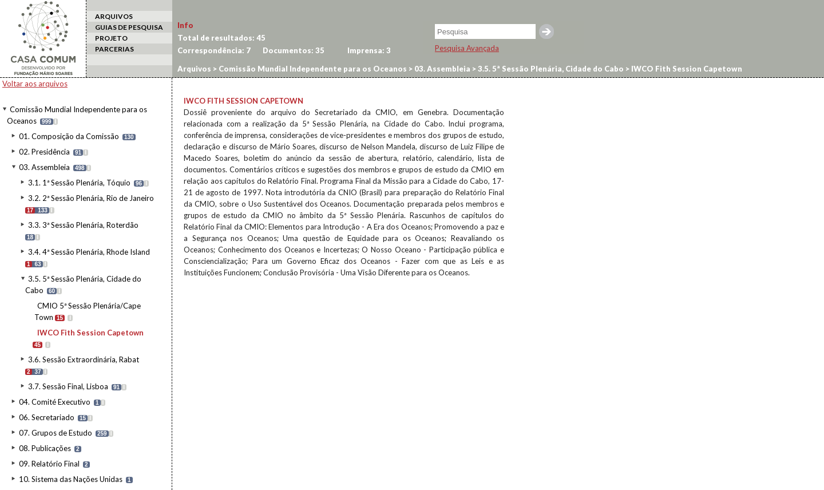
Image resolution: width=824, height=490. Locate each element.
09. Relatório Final (49, 463)
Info (185, 25)
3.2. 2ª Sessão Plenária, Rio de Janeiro (91, 198)
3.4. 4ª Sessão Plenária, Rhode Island (89, 251)
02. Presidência (44, 151)
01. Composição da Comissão (69, 136)
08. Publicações (45, 448)
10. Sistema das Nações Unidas (70, 479)
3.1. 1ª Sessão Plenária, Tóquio (79, 182)
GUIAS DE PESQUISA (129, 27)
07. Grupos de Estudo (55, 432)
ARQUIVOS (114, 16)
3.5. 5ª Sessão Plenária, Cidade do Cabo (550, 68)
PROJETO (111, 38)
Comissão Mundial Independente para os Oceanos (312, 68)
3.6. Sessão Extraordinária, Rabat (83, 359)
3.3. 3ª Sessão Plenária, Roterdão (83, 225)
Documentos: (293, 50)
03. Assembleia (44, 167)
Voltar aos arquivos (35, 83)
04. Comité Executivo (54, 401)
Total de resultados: (221, 37)
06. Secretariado (46, 417)
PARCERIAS (114, 49)
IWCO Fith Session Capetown (90, 332)
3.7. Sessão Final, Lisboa (68, 386)
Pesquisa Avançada (467, 48)
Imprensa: (369, 50)
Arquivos (194, 68)
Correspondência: (214, 50)
